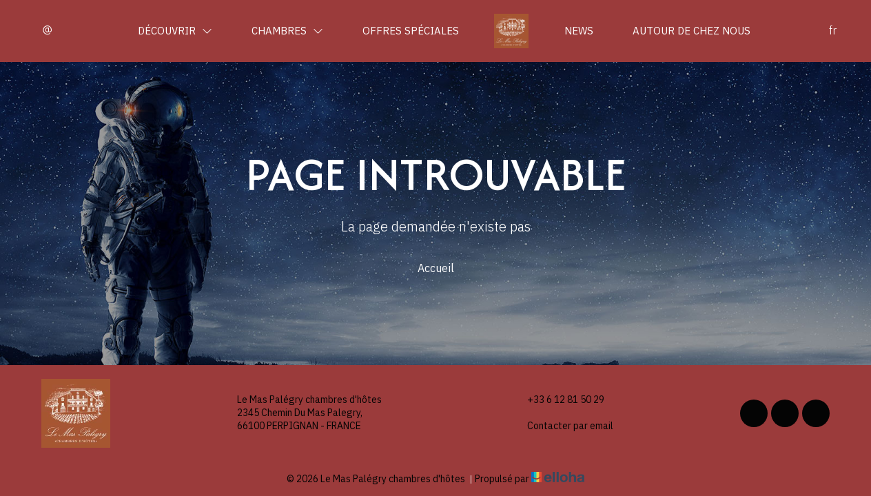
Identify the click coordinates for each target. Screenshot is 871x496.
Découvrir (175, 30)
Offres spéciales (410, 30)
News (578, 30)
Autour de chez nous (691, 30)
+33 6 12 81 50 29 (557, 399)
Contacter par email (562, 426)
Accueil (436, 268)
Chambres (287, 30)
